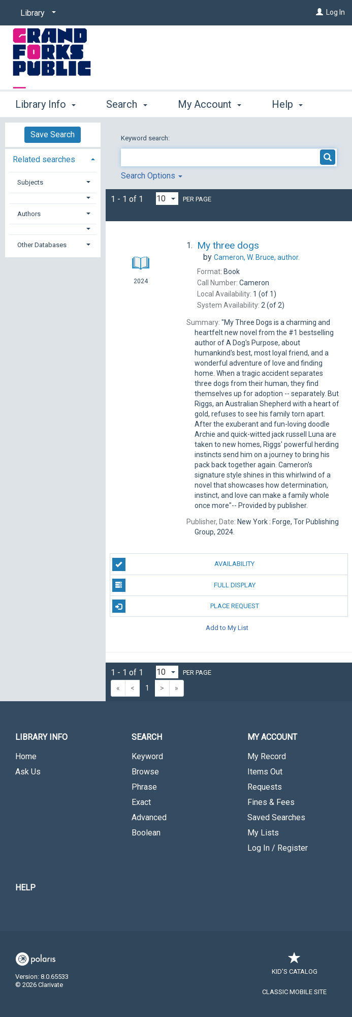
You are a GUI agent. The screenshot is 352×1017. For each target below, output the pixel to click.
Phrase (144, 787)
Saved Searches (276, 817)
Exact (141, 802)
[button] (53, 198)
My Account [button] (209, 103)
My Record (266, 756)
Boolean (146, 832)
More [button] (292, 104)
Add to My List (227, 627)
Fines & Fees (271, 802)
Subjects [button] (30, 182)
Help (25, 887)
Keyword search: (146, 138)
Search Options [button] (151, 176)
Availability (183, 564)
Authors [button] (29, 214)
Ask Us (28, 771)
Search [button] (126, 103)
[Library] (36, 13)
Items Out (264, 771)
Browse (145, 771)
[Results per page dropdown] (167, 198)
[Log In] (319, 12)
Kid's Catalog (294, 966)
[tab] (53, 158)
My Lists (263, 832)
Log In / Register (277, 848)
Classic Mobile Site (294, 992)
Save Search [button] (52, 134)
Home (26, 756)
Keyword (147, 756)
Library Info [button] (45, 103)
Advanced (149, 817)
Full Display (183, 585)
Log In (335, 12)
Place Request (185, 606)
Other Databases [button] (42, 245)
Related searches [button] (44, 159)
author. (257, 257)
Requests (264, 787)
